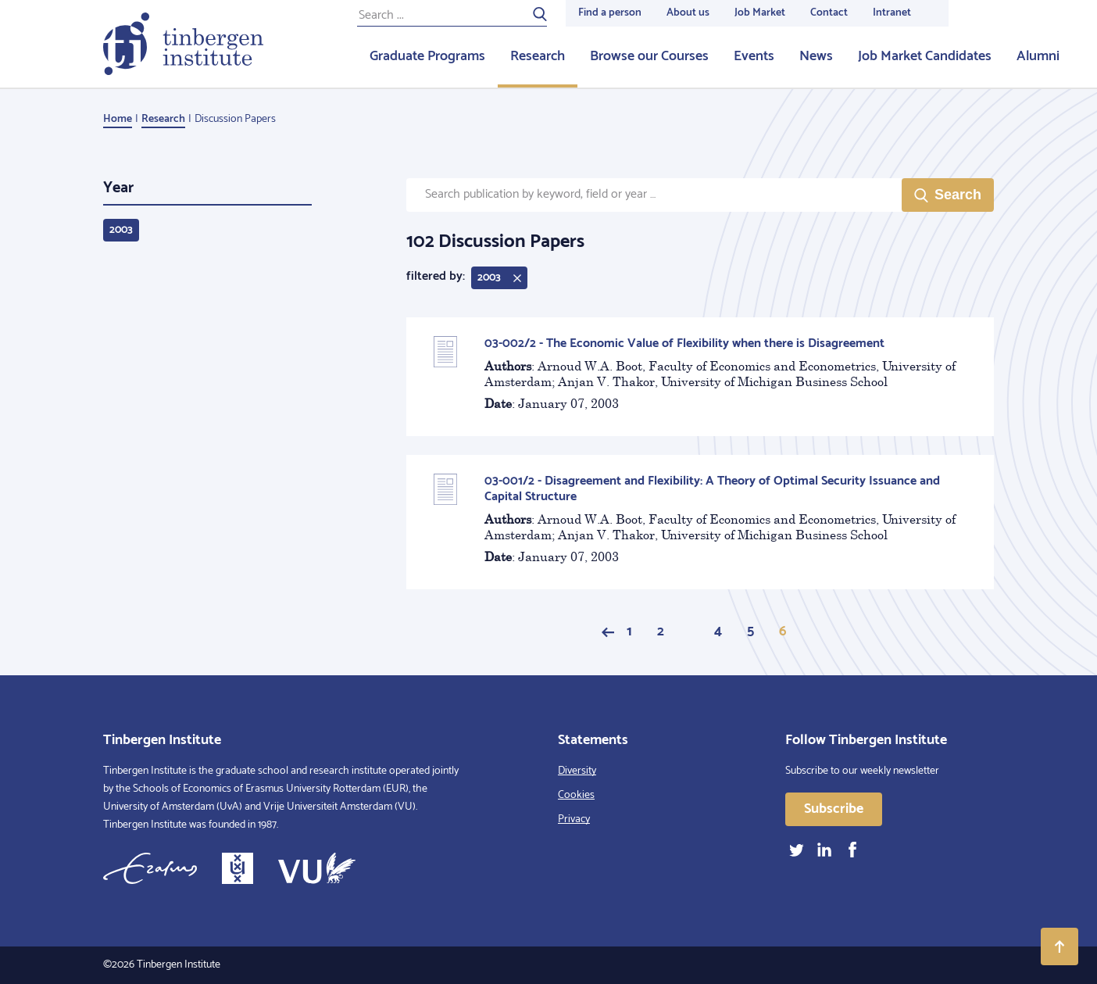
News (816, 56)
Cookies (576, 795)
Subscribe (833, 809)
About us (687, 13)
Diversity (577, 771)
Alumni (1038, 56)
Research (537, 56)
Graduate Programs (427, 56)
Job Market (759, 13)
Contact (829, 13)
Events (754, 56)
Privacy (574, 819)
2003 (121, 230)
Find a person (609, 13)
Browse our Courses (649, 56)
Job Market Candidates (925, 56)
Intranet (892, 13)
